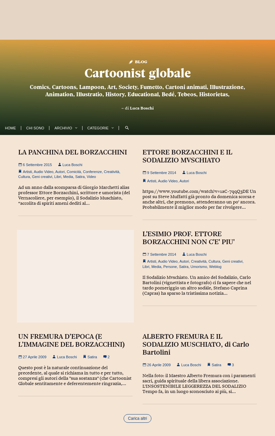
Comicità (74, 172)
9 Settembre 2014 (159, 173)
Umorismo (199, 267)
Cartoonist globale (137, 73)
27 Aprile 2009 (32, 357)
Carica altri (137, 418)
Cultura (24, 177)
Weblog (215, 267)
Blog (137, 61)
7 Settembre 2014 (159, 254)
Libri (57, 177)
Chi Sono (35, 128)
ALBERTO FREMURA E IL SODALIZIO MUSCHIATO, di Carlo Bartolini (195, 344)
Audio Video (43, 172)
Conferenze (92, 172)
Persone (170, 267)
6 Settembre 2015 (35, 165)
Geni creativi (42, 177)
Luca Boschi (142, 108)
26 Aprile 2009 (156, 365)
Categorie (98, 128)
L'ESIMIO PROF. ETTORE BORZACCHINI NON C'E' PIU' (188, 238)
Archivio (63, 128)
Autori (60, 172)
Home (10, 128)
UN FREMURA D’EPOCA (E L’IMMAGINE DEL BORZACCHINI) (71, 340)
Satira (80, 177)
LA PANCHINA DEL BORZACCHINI (72, 152)
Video (91, 177)
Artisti (27, 172)
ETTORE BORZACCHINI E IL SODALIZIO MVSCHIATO (187, 156)
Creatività (111, 172)
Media (68, 177)
